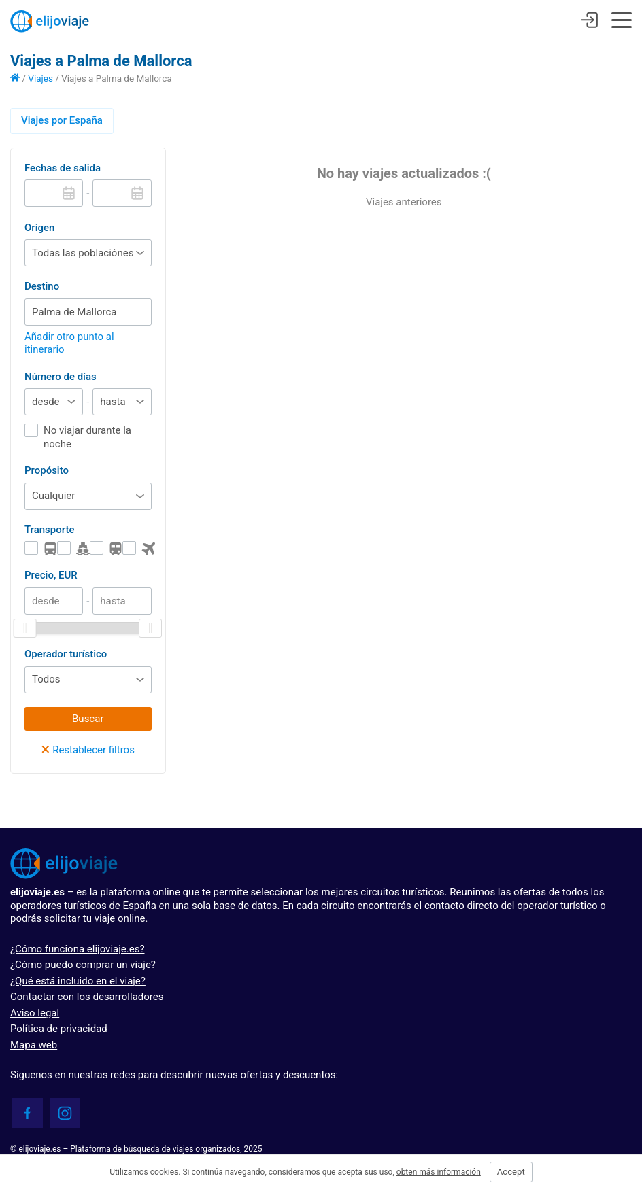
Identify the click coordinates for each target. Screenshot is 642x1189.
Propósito (46, 470)
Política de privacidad (58, 1028)
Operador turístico (65, 654)
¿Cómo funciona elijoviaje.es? (77, 949)
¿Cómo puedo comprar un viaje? (83, 965)
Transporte (49, 529)
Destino (41, 286)
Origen (39, 228)
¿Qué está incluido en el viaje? (78, 981)
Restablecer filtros (88, 750)
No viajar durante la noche (87, 437)
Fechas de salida (62, 168)
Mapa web (33, 1045)
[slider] (25, 628)
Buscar (87, 718)
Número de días (60, 377)
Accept (511, 1172)
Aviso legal (34, 1013)
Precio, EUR (51, 575)
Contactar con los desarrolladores (86, 996)
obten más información (438, 1172)
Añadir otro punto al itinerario (69, 343)
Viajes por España (62, 120)
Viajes (40, 78)
